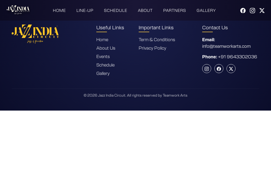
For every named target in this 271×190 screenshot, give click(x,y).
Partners (174, 10)
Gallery (206, 10)
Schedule (115, 10)
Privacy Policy (152, 48)
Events (103, 56)
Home (59, 10)
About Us (105, 48)
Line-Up (84, 10)
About (145, 10)
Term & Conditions (157, 39)
